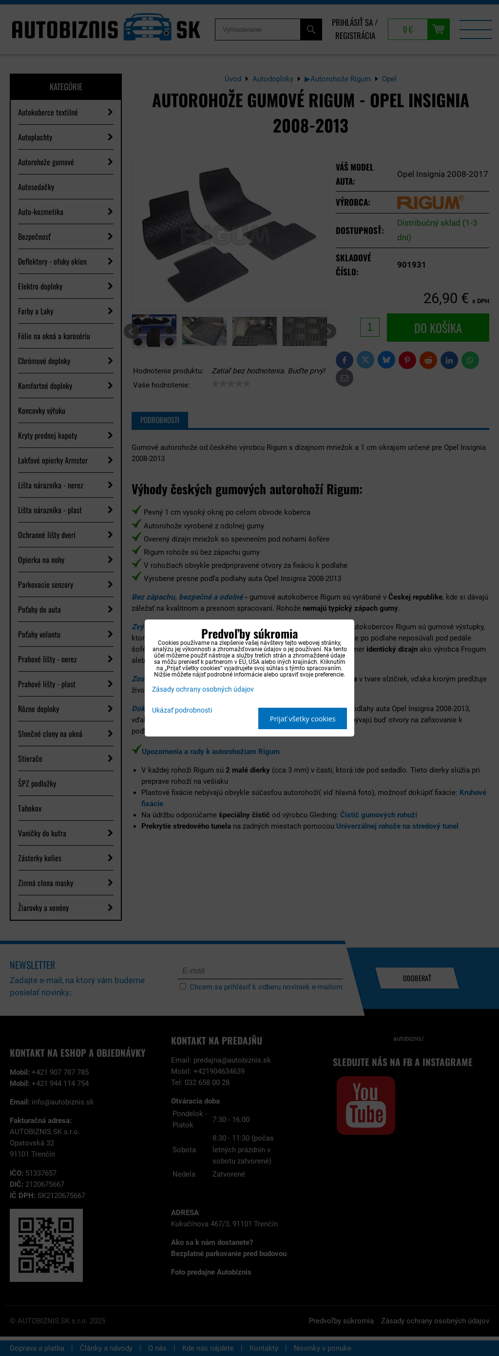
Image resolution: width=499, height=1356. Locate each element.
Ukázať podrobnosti (182, 711)
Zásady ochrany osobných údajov (203, 689)
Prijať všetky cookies (303, 718)
